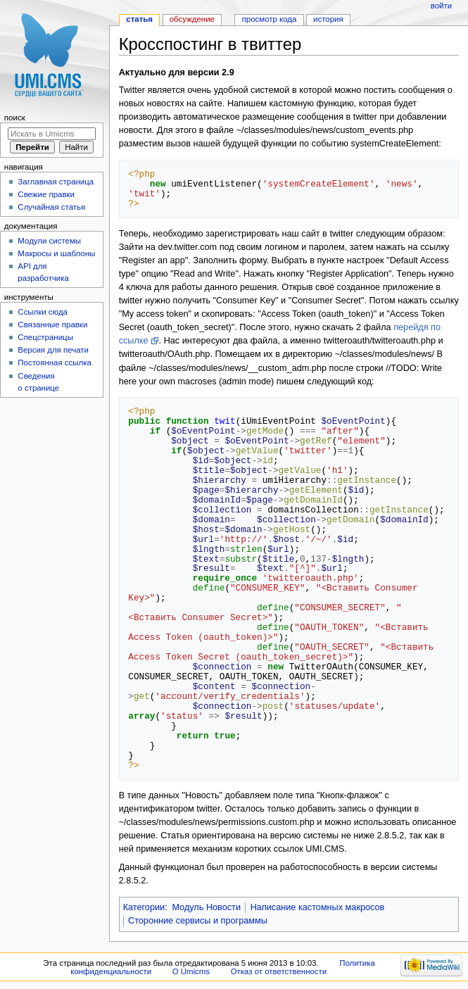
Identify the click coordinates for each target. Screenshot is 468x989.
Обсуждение (192, 19)
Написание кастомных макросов (318, 907)
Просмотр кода (269, 19)
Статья (139, 19)
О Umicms (191, 971)
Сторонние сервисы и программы (197, 921)
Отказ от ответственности (279, 971)
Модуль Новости (206, 907)
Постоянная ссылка (54, 362)
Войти (441, 5)
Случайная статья (51, 207)
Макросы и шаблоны (56, 253)
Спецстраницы (45, 337)
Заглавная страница (56, 181)
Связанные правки (52, 324)
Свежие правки (46, 194)
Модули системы (49, 241)
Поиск (14, 117)
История (328, 19)
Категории (144, 907)
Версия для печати (53, 350)
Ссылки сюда (43, 312)
